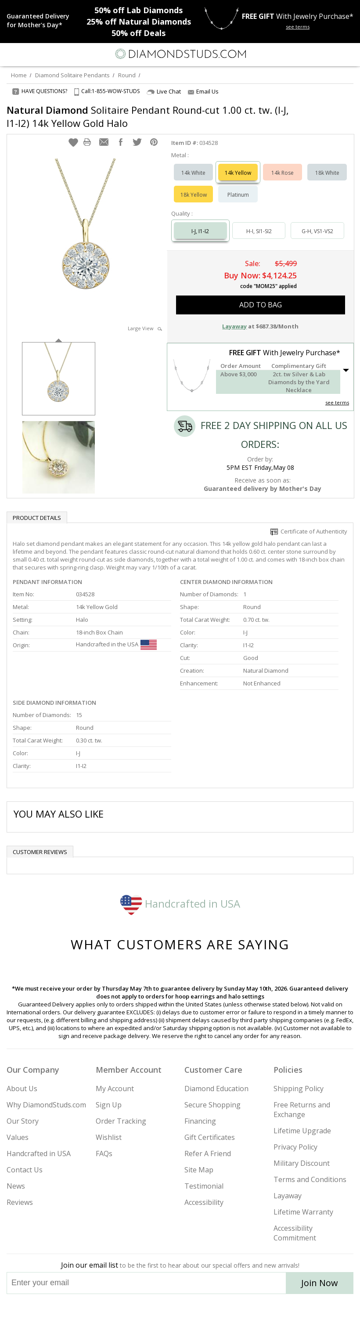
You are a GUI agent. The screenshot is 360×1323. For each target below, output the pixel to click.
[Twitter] (159, 1308)
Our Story (23, 1121)
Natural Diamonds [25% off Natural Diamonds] (138, 21)
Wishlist (109, 1137)
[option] (58, 378)
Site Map (198, 1170)
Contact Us (25, 1170)
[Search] (28, 53)
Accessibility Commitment (295, 1233)
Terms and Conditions (310, 1179)
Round (127, 75)
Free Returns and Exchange (302, 1109)
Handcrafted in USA (180, 903)
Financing (200, 1121)
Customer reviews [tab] (40, 852)
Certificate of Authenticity (308, 531)
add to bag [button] (260, 305)
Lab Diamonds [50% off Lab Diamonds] (138, 10)
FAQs (104, 1153)
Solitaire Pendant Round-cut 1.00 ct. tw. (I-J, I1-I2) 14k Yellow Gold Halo (148, 116)
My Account (115, 1088)
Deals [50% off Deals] (139, 33)
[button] (73, 142)
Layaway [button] (234, 326)
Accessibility (203, 1202)
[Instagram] (135, 1308)
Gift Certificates (209, 1137)
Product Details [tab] (37, 518)
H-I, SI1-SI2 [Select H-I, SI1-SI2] (259, 231)
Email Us (203, 91)
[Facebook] (180, 1308)
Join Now (319, 1283)
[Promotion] (41, 20)
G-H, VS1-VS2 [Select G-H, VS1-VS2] (317, 231)
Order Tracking (121, 1121)
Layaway (288, 1195)
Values (18, 1137)
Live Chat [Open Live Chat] (164, 91)
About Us (22, 1088)
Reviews (20, 1202)
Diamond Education (216, 1088)
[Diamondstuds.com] (180, 54)
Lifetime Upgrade (302, 1131)
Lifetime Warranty (303, 1212)
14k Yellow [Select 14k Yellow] (238, 173)
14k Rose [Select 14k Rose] (282, 173)
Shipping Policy (299, 1088)
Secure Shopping (212, 1105)
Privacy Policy (295, 1147)
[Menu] (10, 54)
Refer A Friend (207, 1153)
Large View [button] (145, 328)
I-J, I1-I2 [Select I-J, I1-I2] (200, 231)
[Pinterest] (200, 1308)
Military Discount (302, 1163)
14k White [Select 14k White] (193, 173)
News (16, 1186)
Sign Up (109, 1105)
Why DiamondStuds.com (46, 1105)
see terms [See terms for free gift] (298, 26)
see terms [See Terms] (337, 402)
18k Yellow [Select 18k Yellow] (193, 194)
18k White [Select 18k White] (327, 173)
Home (19, 75)
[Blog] (224, 1308)
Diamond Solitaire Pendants (72, 75)
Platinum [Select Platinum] (238, 194)
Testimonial (203, 1186)
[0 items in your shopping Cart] (348, 54)
